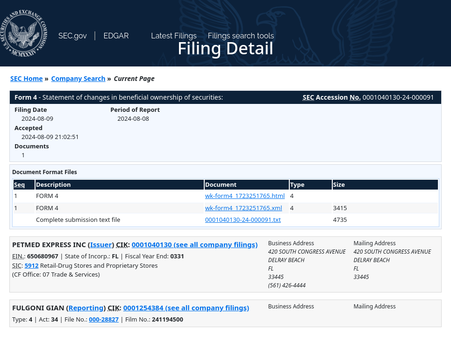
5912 (32, 265)
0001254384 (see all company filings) (186, 307)
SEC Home (26, 78)
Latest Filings (173, 35)
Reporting (86, 307)
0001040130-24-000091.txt (243, 219)
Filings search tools (241, 35)
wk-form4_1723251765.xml (243, 208)
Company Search (78, 78)
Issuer (101, 244)
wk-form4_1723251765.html (245, 195)
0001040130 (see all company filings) (195, 244)
